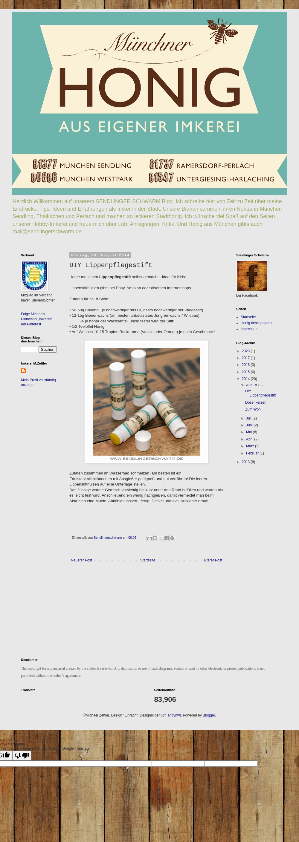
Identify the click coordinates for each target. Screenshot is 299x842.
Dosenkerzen (255, 402)
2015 (246, 372)
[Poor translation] (21, 755)
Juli (249, 418)
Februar (253, 453)
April (250, 439)
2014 (246, 379)
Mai (249, 432)
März (250, 446)
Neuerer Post (81, 560)
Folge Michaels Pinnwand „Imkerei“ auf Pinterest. (36, 319)
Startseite (147, 560)
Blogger (209, 715)
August (252, 385)
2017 (246, 358)
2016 (246, 365)
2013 (246, 462)
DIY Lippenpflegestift (260, 393)
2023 (246, 351)
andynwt (174, 715)
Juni (250, 425)
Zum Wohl (253, 409)
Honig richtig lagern (256, 323)
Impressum (249, 329)
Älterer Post (212, 560)
